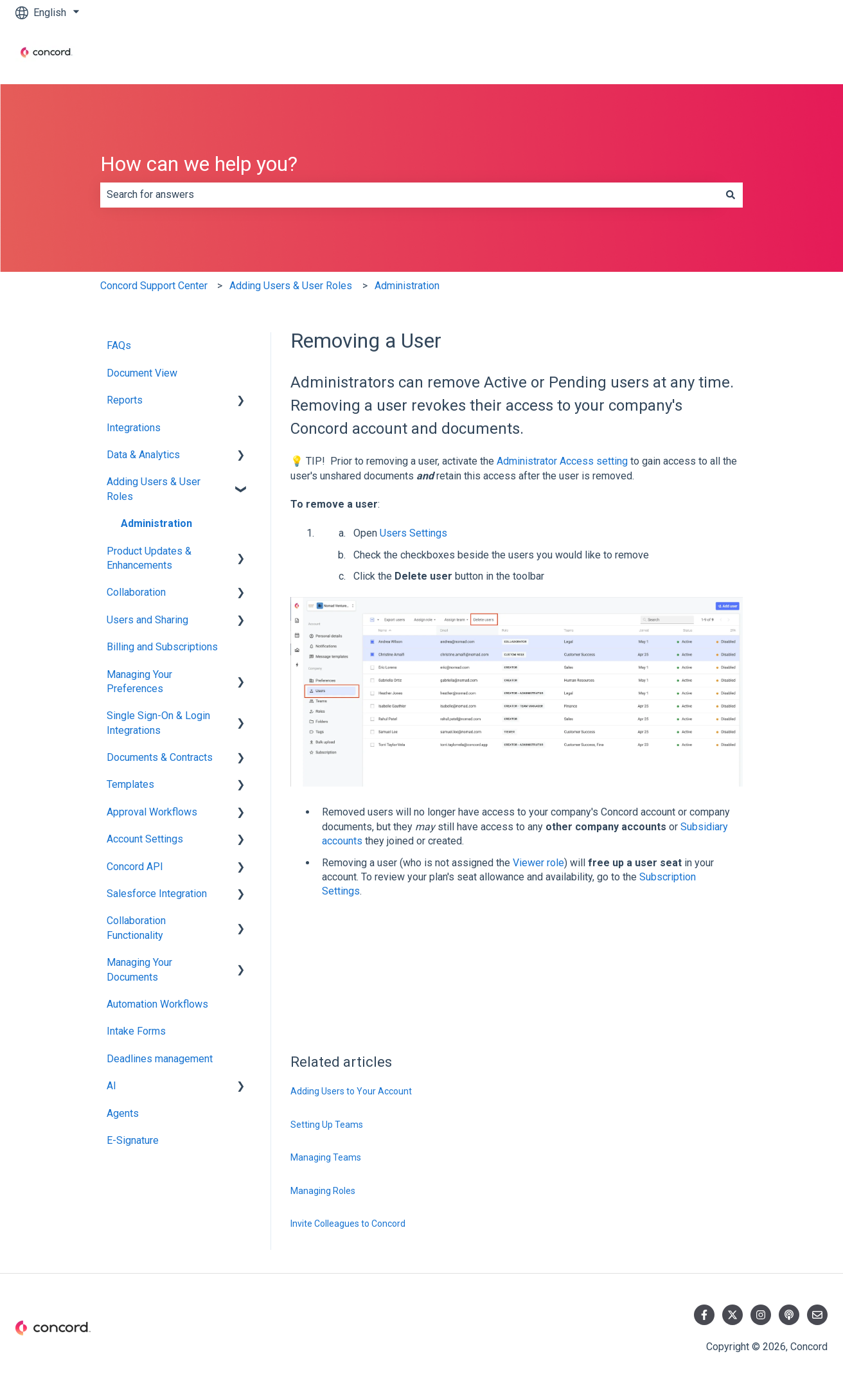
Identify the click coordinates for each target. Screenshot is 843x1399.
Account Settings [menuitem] (145, 839)
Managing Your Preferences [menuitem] (139, 681)
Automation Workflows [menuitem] (157, 1004)
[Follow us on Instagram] (760, 1315)
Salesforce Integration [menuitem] (157, 893)
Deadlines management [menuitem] (160, 1059)
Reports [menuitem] (125, 400)
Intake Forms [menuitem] (136, 1031)
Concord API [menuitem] (135, 866)
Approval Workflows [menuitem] (152, 812)
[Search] (730, 195)
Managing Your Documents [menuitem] (139, 969)
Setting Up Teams (326, 1124)
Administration (407, 286)
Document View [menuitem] (142, 373)
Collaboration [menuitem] (136, 592)
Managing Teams (325, 1157)
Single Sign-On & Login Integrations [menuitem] (158, 722)
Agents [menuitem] (123, 1113)
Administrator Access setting (562, 461)
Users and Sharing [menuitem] (147, 620)
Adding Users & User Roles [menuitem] (153, 489)
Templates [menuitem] (130, 784)
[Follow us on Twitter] (732, 1315)
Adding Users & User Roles (290, 286)
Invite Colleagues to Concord (347, 1223)
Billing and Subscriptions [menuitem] (162, 647)
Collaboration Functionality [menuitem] (136, 927)
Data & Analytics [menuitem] (143, 455)
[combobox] (409, 195)
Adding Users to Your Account (351, 1091)
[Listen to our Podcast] (789, 1315)
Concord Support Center (154, 286)
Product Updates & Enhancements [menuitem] (149, 558)
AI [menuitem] (111, 1086)
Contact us (791, 54)
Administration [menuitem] (156, 523)
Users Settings (413, 533)
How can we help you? (198, 164)
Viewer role (538, 863)
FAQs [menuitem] (119, 345)
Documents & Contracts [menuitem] (160, 757)
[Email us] (817, 1315)
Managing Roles (322, 1191)
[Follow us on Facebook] (704, 1315)
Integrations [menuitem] (134, 428)
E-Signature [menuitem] (133, 1140)
